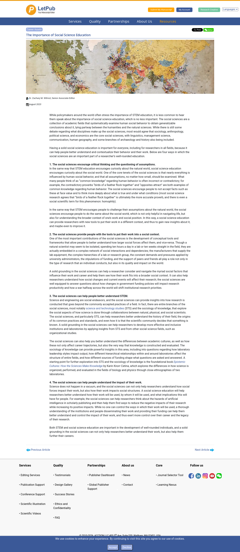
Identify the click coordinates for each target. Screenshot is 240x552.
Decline (127, 547)
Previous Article (38, 450)
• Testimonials (61, 475)
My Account (184, 9)
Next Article (204, 450)
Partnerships (118, 21)
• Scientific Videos (30, 513)
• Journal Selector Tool (169, 475)
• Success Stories (63, 494)
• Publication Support (32, 484)
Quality (95, 21)
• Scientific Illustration (32, 504)
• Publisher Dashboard (101, 475)
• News (126, 475)
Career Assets (34, 29)
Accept (113, 547)
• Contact (127, 484)
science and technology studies (105, 308)
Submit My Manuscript (161, 9)
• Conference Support (32, 494)
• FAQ (56, 517)
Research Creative (209, 9)
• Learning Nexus (166, 484)
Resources (168, 21)
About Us (144, 21)
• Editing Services (29, 475)
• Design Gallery (62, 484)
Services (75, 21)
